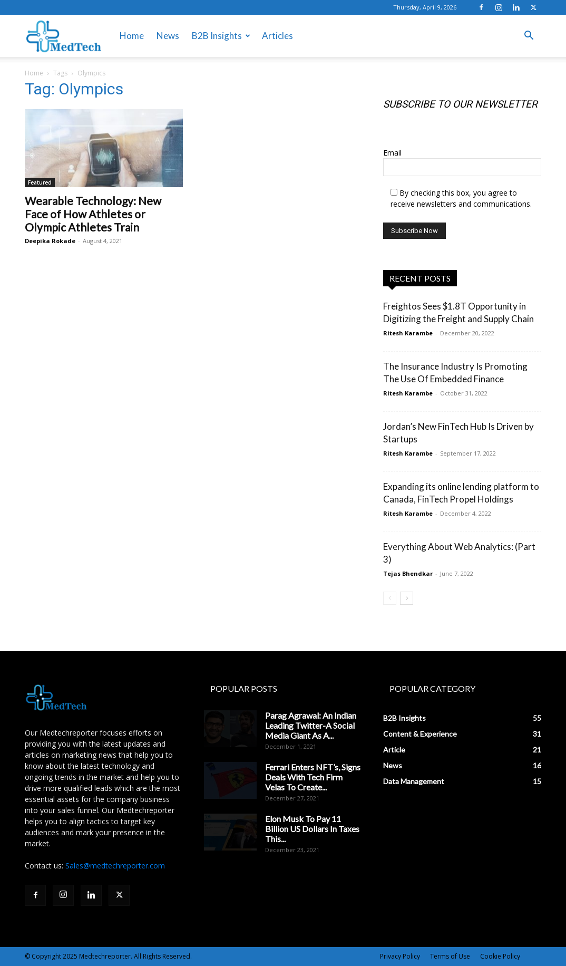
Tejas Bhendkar (408, 573)
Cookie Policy (500, 956)
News (168, 35)
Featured (40, 182)
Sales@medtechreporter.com (115, 866)
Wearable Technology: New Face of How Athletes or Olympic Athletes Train (93, 214)
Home (132, 35)
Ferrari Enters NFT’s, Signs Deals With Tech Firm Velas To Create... (312, 777)
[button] (528, 37)
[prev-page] (389, 598)
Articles (277, 35)
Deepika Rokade (50, 241)
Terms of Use (450, 956)
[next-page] (406, 598)
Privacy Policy (400, 956)
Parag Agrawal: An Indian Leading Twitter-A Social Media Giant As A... (310, 725)
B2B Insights (221, 35)
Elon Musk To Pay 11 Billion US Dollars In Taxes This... (312, 829)
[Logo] (64, 36)
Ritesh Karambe (408, 333)
